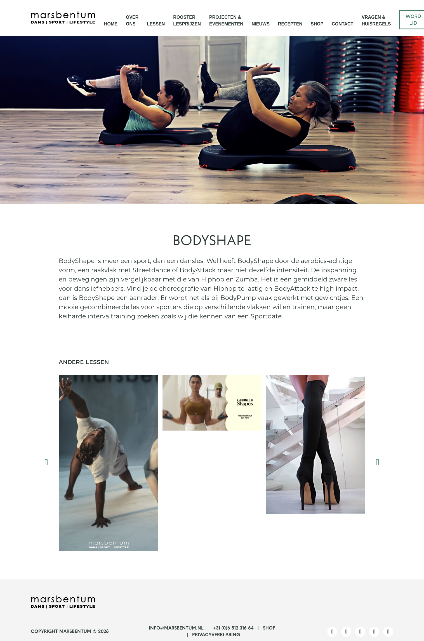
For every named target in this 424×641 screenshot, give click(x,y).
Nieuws (261, 24)
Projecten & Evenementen (226, 20)
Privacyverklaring (216, 635)
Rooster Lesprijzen (187, 20)
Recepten (290, 24)
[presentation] (46, 463)
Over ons (132, 20)
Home (110, 24)
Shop (317, 24)
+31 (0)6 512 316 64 (233, 628)
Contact (342, 24)
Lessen (156, 24)
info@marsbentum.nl (176, 628)
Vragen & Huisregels (376, 20)
